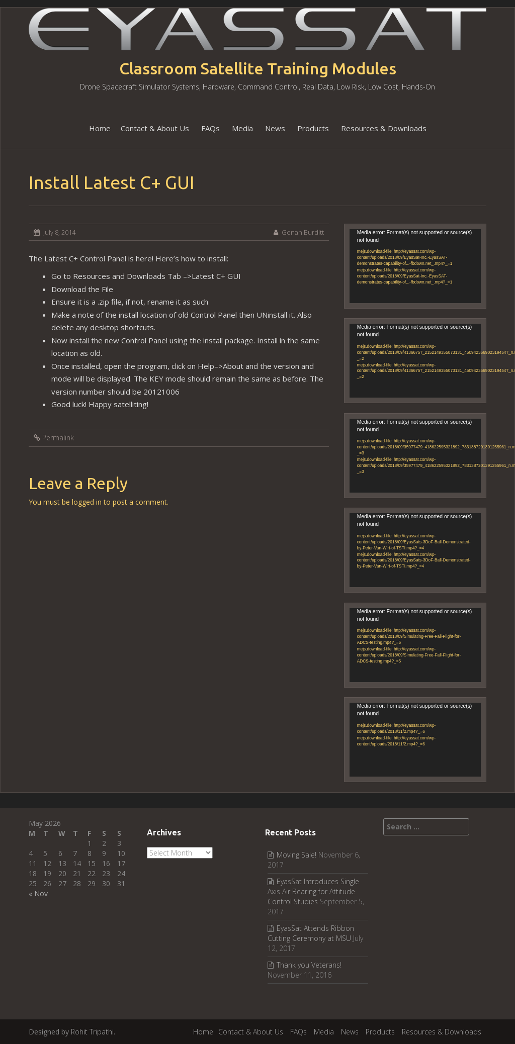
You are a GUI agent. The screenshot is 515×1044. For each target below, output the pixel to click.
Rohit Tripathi (92, 1031)
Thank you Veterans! (309, 965)
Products (313, 128)
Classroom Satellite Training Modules (257, 68)
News (275, 128)
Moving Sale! (296, 855)
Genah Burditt (303, 232)
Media (242, 128)
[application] (415, 266)
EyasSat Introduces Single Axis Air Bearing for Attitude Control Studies (313, 891)
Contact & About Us (155, 128)
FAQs (210, 128)
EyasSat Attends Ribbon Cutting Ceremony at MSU (311, 933)
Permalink (58, 437)
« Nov (38, 893)
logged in (87, 502)
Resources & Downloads (383, 128)
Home (100, 128)
